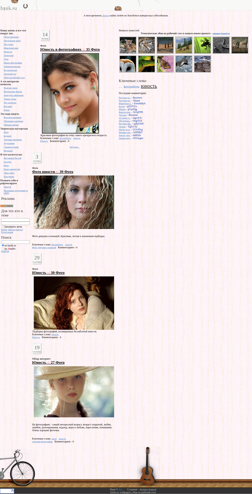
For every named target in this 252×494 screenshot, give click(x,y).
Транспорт (9, 55)
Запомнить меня (13, 226)
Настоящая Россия (12, 158)
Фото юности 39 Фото (52, 172)
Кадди (122, 106)
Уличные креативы (13, 140)
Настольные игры (12, 41)
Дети (6, 59)
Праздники (9, 176)
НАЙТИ (5, 251)
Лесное (122, 127)
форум (106, 15)
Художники (9, 143)
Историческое (10, 70)
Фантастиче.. (125, 112)
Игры (6, 165)
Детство (122, 115)
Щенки (122, 109)
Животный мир (11, 48)
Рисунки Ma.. (125, 124)
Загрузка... (75, 147)
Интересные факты (13, 91)
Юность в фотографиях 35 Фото (70, 49)
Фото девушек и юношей (44, 247)
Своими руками (11, 147)
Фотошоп (8, 151)
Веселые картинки (12, 117)
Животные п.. (125, 103)
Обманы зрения (11, 125)
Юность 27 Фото (48, 362)
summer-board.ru (221, 33)
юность (77, 138)
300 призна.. (124, 121)
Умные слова (10, 99)
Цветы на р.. (124, 129)
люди (54, 439)
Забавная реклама (12, 66)
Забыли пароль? (15, 230)
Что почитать (10, 103)
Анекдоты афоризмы (14, 95)
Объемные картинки (13, 121)
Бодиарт (7, 136)
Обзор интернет (11, 37)
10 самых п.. (124, 118)
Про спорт (9, 44)
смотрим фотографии (42, 441)
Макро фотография (13, 63)
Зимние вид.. (125, 138)
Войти (4, 230)
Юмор (7, 110)
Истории (8, 106)
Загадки (7, 162)
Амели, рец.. (125, 135)
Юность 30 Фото (48, 272)
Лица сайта (9, 173)
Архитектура (10, 74)
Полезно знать (10, 88)
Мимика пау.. (125, 132)
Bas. (121, 489)
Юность (44, 141)
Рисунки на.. (125, 98)
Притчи (7, 187)
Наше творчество (12, 169)
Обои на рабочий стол (14, 77)
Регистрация (7, 232)
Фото (6, 132)
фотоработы (65, 138)
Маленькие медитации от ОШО (16, 191)
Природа (8, 52)
